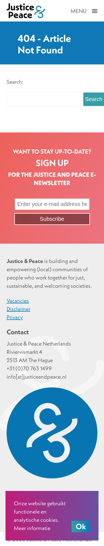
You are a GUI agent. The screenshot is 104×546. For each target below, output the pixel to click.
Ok (81, 526)
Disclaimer (18, 309)
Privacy (15, 317)
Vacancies (18, 300)
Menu (78, 11)
